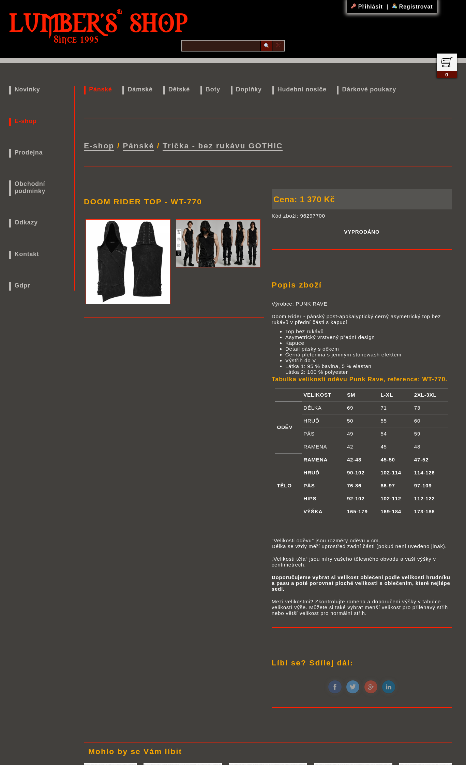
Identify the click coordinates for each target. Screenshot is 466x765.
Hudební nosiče (302, 89)
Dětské (179, 89)
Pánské (100, 89)
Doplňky (249, 89)
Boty (213, 89)
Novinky (27, 89)
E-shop (26, 121)
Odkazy (26, 222)
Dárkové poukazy (369, 89)
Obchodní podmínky (30, 187)
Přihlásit (368, 7)
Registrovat (412, 7)
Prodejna (29, 152)
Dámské (140, 89)
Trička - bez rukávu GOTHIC (223, 145)
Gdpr (22, 285)
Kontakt (27, 254)
